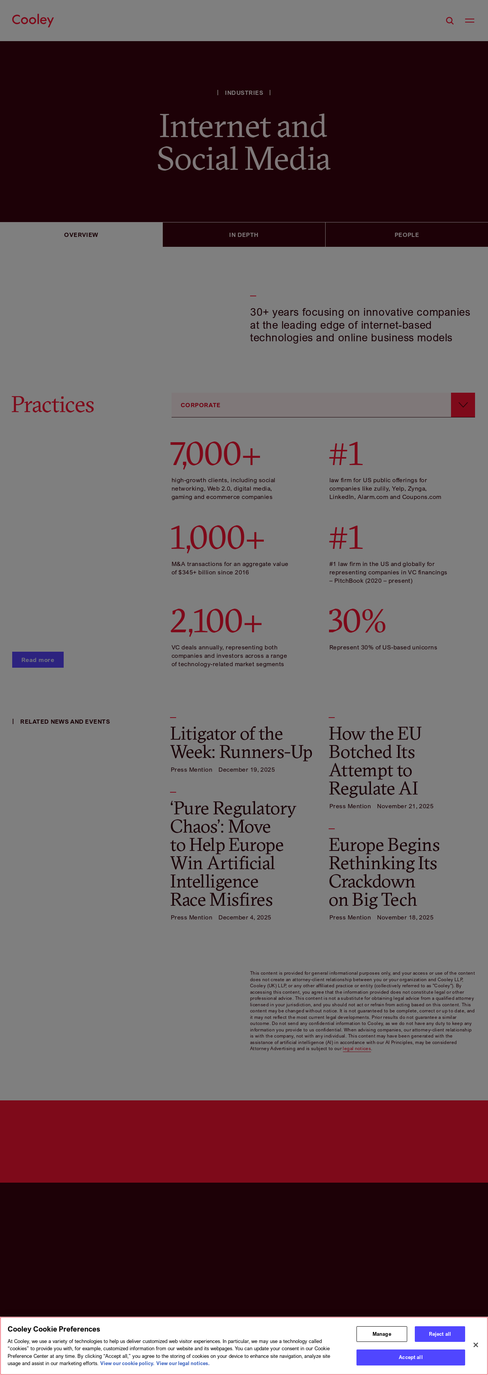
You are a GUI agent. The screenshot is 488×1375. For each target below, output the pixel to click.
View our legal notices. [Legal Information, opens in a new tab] (183, 1364)
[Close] (475, 1346)
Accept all (410, 1358)
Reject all (440, 1335)
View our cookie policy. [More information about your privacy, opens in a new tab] (127, 1364)
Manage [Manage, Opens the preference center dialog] (381, 1335)
